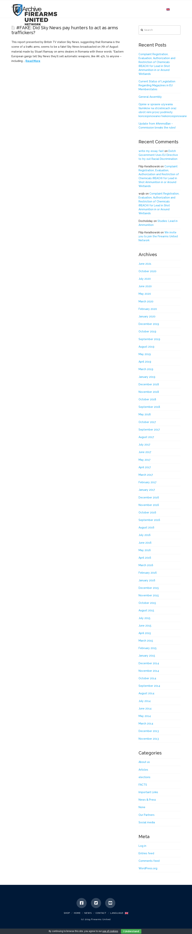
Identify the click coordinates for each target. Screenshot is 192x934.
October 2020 (147, 271)
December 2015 (149, 587)
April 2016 (145, 557)
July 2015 (144, 618)
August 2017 (146, 437)
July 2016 (145, 535)
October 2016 (147, 512)
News (88, 913)
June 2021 (145, 263)
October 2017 (147, 422)
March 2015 (146, 640)
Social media (147, 822)
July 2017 (144, 444)
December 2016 (149, 497)
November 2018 (149, 391)
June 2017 (145, 452)
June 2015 (145, 625)
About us (144, 761)
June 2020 (145, 286)
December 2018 (149, 384)
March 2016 (146, 565)
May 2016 (145, 550)
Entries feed (146, 853)
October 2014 (147, 678)
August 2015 (146, 610)
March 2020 (146, 301)
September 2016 (149, 519)
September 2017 (149, 429)
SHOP (67, 913)
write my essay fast (151, 151)
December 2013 (149, 731)
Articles (143, 769)
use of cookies (110, 931)
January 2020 (147, 316)
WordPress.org (148, 868)
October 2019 (147, 331)
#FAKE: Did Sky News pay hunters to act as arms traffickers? (64, 30)
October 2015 (147, 602)
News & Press (147, 799)
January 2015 (147, 655)
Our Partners (146, 814)
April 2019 (145, 361)
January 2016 (147, 580)
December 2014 (149, 663)
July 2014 (145, 701)
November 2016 (149, 504)
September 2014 (149, 685)
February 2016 (148, 572)
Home (77, 913)
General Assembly (150, 96)
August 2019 (146, 346)
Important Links (148, 792)
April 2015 (145, 633)
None (142, 807)
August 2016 (146, 527)
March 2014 (146, 723)
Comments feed (149, 860)
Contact (101, 913)
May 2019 (145, 354)
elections (144, 777)
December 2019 (149, 323)
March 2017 (146, 474)
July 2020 (145, 278)
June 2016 (145, 542)
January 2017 (147, 489)
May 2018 (145, 414)
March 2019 (146, 369)
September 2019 (149, 339)
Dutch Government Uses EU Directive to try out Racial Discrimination (158, 155)
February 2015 (148, 648)
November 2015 (149, 595)
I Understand (131, 931)
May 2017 (144, 459)
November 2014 (149, 670)
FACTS (143, 784)
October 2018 (147, 399)
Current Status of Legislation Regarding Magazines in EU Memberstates (157, 85)
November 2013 (149, 738)
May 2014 (145, 716)
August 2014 (146, 693)
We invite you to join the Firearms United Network (158, 236)
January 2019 (147, 376)
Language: (119, 913)
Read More (33, 60)
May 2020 (145, 293)
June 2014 (145, 708)
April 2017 (145, 467)
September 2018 (149, 406)
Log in (142, 845)
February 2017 (147, 482)
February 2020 (148, 308)
